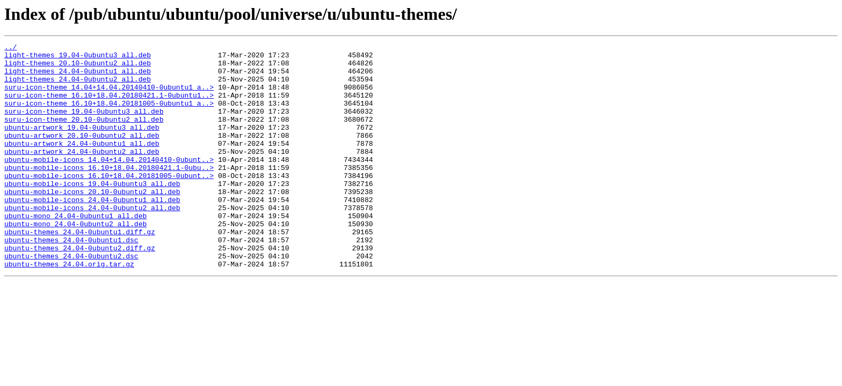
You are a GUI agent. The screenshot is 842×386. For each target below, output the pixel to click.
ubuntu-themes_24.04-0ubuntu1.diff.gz (79, 270)
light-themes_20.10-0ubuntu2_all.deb (77, 67)
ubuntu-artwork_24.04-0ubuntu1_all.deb (81, 164)
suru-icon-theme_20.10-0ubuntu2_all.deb (83, 135)
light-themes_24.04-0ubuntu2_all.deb (77, 87)
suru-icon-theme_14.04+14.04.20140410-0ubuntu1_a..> (109, 96)
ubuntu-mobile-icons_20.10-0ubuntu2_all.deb (92, 222)
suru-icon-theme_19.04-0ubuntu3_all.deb (83, 125)
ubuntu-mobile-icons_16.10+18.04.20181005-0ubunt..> (109, 202)
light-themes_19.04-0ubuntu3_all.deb (77, 58)
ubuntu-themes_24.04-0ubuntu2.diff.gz (79, 289)
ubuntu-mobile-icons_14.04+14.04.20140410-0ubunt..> (109, 183)
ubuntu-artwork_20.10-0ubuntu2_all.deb (81, 154)
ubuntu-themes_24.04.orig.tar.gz (69, 309)
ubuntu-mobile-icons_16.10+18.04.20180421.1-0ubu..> (109, 193)
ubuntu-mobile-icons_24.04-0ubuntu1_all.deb (92, 231)
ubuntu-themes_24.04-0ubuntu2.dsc (71, 299)
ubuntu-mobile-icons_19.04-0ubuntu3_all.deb (92, 212)
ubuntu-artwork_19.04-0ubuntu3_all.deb (81, 145)
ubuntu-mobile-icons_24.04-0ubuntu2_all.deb (92, 241)
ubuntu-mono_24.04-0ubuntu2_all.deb (75, 260)
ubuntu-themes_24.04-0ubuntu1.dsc (71, 280)
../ (10, 48)
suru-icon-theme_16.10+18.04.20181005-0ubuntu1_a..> (109, 116)
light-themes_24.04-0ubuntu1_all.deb (77, 77)
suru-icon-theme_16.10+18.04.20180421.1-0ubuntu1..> (109, 106)
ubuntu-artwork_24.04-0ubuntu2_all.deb (81, 174)
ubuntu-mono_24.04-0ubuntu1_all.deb (75, 251)
